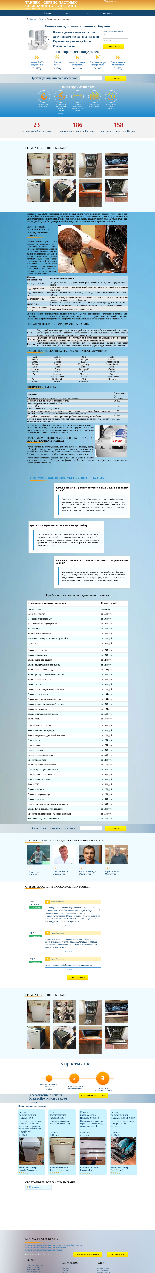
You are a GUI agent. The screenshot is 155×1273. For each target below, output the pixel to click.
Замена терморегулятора (39, 794)
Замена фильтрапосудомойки (98, 63)
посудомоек (77, 63)
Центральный (35, 1187)
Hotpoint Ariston (112, 362)
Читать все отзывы (77, 977)
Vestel (112, 371)
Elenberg (84, 374)
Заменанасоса (57, 63)
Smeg (57, 369)
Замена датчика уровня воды (41, 669)
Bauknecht (83, 381)
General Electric (112, 376)
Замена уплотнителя (37, 789)
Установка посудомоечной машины (44, 818)
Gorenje (57, 362)
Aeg (35, 357)
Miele (83, 367)
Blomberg (112, 379)
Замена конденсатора (37, 709)
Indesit (35, 364)
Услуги (68, 13)
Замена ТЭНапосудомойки (37, 63)
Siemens (35, 369)
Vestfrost (57, 381)
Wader (35, 379)
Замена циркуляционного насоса (43, 714)
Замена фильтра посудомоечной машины (46, 674)
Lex (83, 371)
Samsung (57, 374)
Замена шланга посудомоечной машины (46, 689)
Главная (47, 13)
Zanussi (35, 371)
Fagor (112, 374)
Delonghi (84, 359)
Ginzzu (35, 362)
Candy (57, 359)
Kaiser (84, 376)
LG (34, 376)
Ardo (35, 374)
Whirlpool (112, 369)
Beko (112, 357)
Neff (112, 367)
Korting (57, 364)
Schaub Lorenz (57, 376)
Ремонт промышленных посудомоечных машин (49, 814)
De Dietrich (57, 379)
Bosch (35, 359)
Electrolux (112, 359)
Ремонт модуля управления (40, 755)
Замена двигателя (36, 799)
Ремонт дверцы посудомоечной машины (46, 735)
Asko (84, 357)
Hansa (84, 362)
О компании (107, 13)
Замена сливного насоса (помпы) (43, 764)
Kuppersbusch (112, 364)
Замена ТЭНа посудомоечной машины (45, 809)
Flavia (57, 371)
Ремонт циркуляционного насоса (43, 769)
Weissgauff (84, 369)
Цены (87, 13)
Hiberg (35, 381)
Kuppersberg (83, 364)
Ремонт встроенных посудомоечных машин (48, 804)
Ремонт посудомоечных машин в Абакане (44, 1250)
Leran (34, 367)
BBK (84, 379)
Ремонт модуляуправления (118, 63)
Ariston (57, 357)
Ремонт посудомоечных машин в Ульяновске (45, 1247)
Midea (57, 367)
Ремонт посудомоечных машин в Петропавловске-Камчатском (53, 1245)
